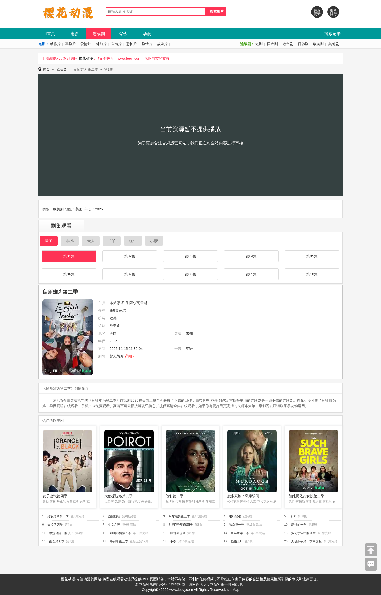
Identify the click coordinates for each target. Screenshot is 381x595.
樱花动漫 (86, 58)
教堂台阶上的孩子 (61, 533)
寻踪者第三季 (119, 541)
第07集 (129, 274)
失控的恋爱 (55, 524)
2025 (99, 209)
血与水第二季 (240, 533)
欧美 (113, 318)
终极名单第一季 (58, 516)
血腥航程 (114, 516)
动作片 (55, 44)
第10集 (312, 274)
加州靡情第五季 (120, 533)
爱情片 (85, 44)
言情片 (116, 44)
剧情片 (147, 44)
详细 (128, 356)
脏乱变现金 (177, 533)
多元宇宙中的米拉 (303, 533)
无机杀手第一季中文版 (306, 541)
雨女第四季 (56, 541)
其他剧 (333, 44)
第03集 (190, 256)
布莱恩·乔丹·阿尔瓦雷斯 (128, 303)
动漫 (147, 33)
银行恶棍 (235, 516)
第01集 (69, 256)
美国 (78, 209)
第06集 (69, 274)
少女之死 (114, 524)
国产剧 (272, 44)
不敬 (173, 541)
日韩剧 (303, 44)
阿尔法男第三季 (179, 516)
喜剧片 (70, 44)
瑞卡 (293, 516)
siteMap (233, 590)
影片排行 (333, 12)
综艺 (123, 33)
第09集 (251, 274)
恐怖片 (131, 44)
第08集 (190, 274)
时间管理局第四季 (181, 524)
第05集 (312, 256)
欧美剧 (318, 44)
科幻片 (101, 44)
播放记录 (332, 33)
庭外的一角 (298, 524)
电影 (75, 33)
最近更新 (317, 12)
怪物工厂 (237, 541)
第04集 (251, 256)
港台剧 (288, 44)
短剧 (259, 44)
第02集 (129, 256)
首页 (50, 33)
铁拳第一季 (236, 524)
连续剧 (99, 33)
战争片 (162, 44)
